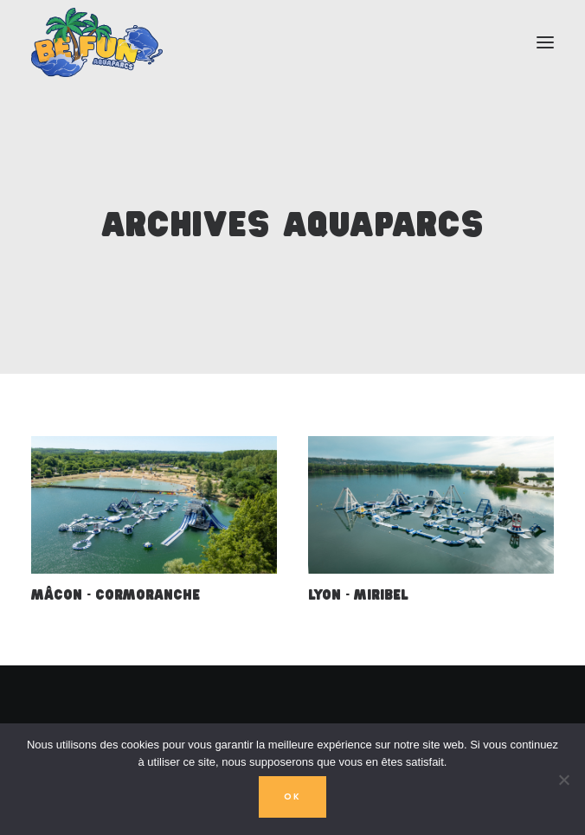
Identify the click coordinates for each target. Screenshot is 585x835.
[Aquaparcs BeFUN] (97, 42)
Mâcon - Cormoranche (115, 595)
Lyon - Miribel (358, 595)
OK (292, 796)
